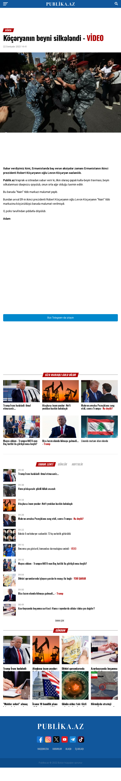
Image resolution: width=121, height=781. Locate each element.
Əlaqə (68, 762)
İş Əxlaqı (79, 762)
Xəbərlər (57, 762)
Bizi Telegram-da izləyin (60, 331)
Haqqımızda (43, 762)
